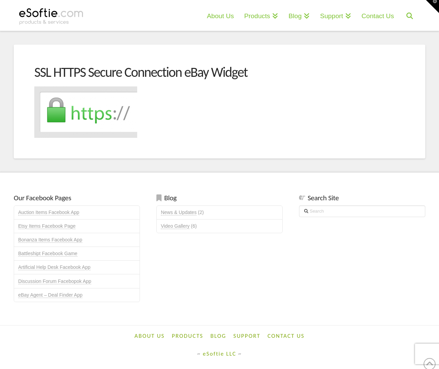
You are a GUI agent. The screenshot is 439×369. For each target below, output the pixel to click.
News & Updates (179, 212)
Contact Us (286, 336)
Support (246, 336)
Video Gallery (175, 226)
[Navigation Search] (409, 15)
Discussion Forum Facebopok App (54, 281)
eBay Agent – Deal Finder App (50, 295)
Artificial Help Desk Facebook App (54, 267)
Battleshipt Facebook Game (48, 253)
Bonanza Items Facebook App (50, 239)
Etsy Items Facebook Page (46, 226)
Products (187, 336)
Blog (218, 336)
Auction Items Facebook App (48, 212)
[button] (432, 6)
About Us (149, 336)
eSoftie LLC (219, 353)
